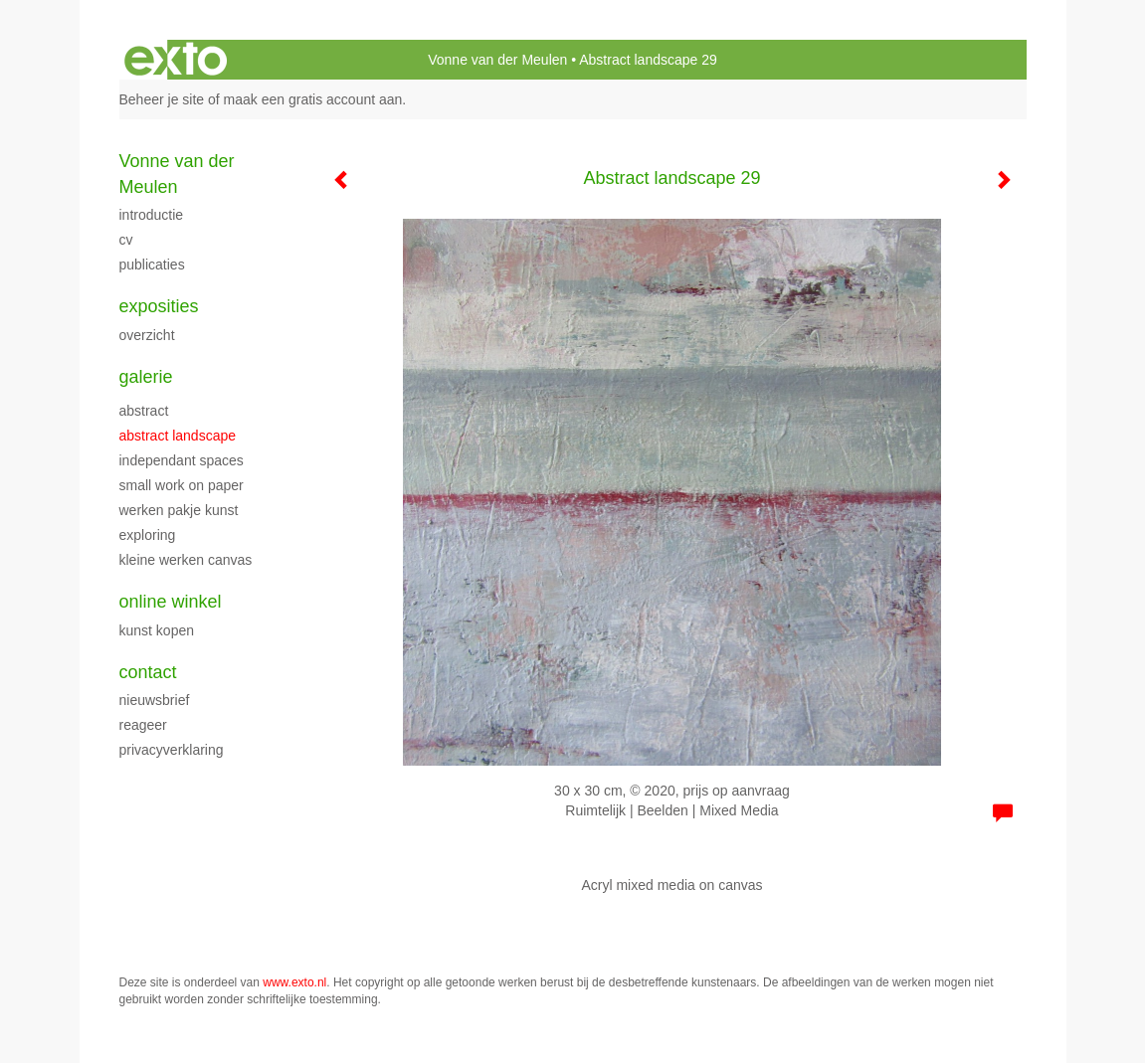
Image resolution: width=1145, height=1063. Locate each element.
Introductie (151, 215)
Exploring (147, 535)
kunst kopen (157, 630)
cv (126, 240)
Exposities (159, 306)
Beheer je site (162, 99)
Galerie (146, 377)
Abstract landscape (178, 435)
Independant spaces (181, 460)
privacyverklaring (171, 750)
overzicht (147, 335)
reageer (143, 725)
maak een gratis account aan (313, 99)
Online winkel (170, 602)
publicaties (152, 264)
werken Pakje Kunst (179, 510)
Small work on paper (181, 485)
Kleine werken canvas (186, 560)
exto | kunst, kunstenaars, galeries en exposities (175, 60)
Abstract (144, 411)
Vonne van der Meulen (497, 60)
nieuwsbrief (154, 700)
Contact (148, 672)
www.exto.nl (294, 982)
